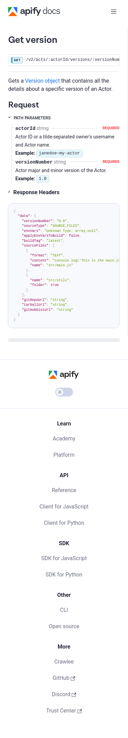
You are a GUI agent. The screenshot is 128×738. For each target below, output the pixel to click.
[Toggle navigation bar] (114, 11)
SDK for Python (64, 574)
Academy (64, 438)
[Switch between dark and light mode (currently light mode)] (64, 392)
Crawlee (64, 661)
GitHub (64, 678)
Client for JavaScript (64, 506)
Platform (63, 455)
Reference (64, 490)
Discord (64, 694)
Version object (42, 81)
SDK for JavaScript (64, 558)
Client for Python (64, 523)
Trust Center (64, 710)
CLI (64, 610)
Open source (64, 626)
